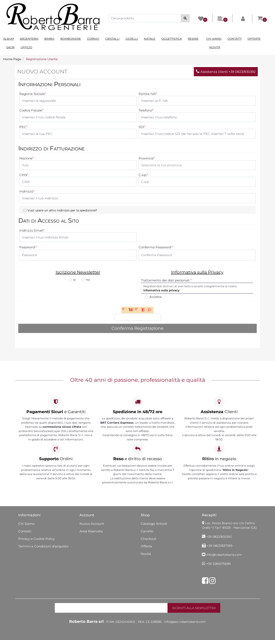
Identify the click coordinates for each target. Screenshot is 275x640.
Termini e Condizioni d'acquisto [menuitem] (43, 546)
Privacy (215, 272)
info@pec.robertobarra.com (185, 622)
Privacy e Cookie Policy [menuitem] (36, 539)
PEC (23, 127)
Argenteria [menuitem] (29, 38)
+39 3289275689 (218, 564)
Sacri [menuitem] (10, 47)
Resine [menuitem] (193, 38)
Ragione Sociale (32, 94)
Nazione (26, 158)
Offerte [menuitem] (254, 38)
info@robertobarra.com (224, 555)
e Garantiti (56, 411)
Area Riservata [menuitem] (91, 531)
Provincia (146, 158)
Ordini (56, 458)
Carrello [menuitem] (147, 531)
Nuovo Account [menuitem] (91, 524)
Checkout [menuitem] (148, 539)
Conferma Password (156, 247)
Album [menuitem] (8, 38)
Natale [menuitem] (149, 38)
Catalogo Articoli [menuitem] (154, 524)
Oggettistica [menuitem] (171, 38)
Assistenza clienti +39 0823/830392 (226, 72)
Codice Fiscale (31, 110)
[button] (185, 18)
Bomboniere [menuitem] (70, 38)
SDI (142, 127)
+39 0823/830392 (219, 537)
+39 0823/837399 (219, 546)
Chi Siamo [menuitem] (214, 38)
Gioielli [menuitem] (131, 38)
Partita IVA (148, 94)
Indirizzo (26, 191)
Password (28, 247)
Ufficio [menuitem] (26, 47)
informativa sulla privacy (161, 290)
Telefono (146, 110)
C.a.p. (143, 175)
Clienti (219, 411)
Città (23, 175)
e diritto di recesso (137, 458)
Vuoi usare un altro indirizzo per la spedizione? (62, 210)
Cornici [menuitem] (93, 38)
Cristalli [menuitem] (112, 38)
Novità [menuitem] (214, 47)
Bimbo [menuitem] (49, 38)
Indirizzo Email (31, 230)
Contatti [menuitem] (234, 38)
